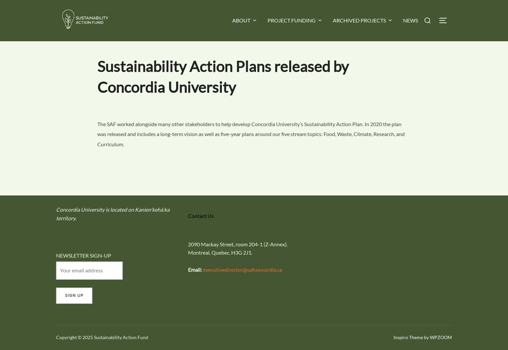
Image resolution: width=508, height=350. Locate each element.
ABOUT (245, 20)
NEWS (410, 20)
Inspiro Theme (408, 337)
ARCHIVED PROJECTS (363, 20)
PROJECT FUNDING (295, 20)
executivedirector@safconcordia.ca (242, 269)
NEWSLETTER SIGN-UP (83, 255)
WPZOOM (441, 337)
